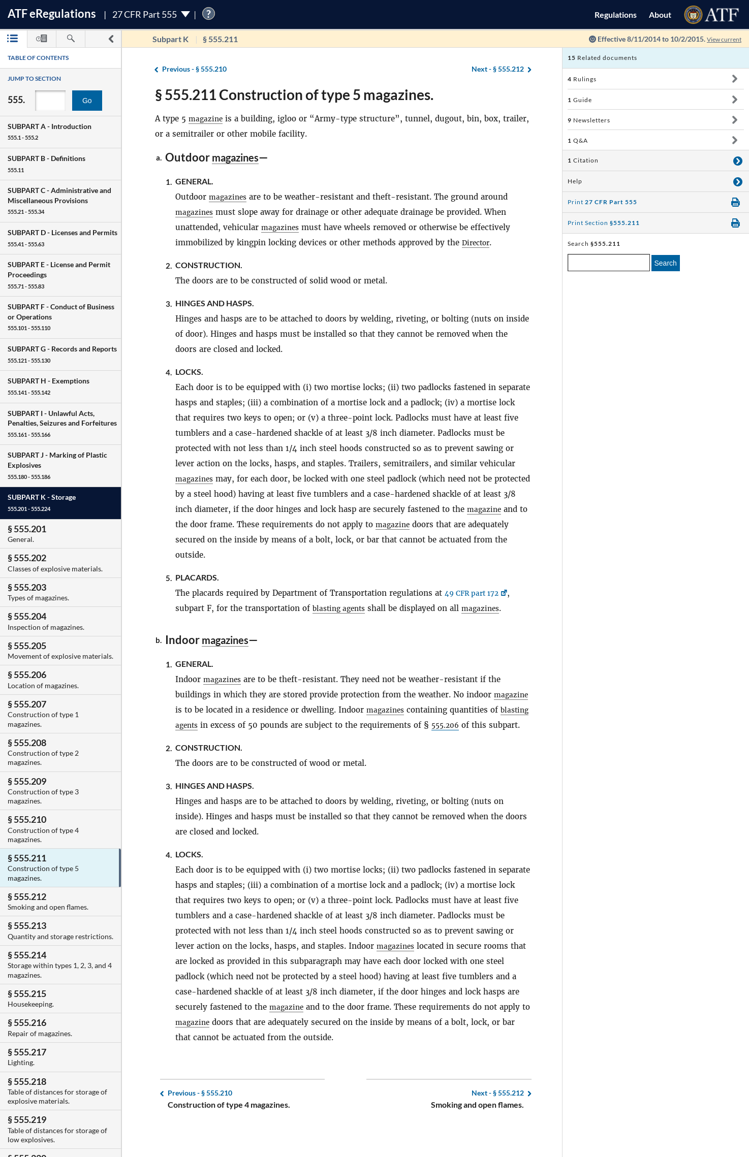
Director (477, 242)
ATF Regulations (52, 13)
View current (720, 39)
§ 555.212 (498, 69)
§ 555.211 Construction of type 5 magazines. (294, 94)
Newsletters (589, 120)
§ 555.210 (194, 69)
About (660, 14)
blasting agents (341, 608)
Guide (580, 100)
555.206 (482, 725)
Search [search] (665, 263)
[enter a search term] (609, 262)
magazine (207, 118)
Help (575, 181)
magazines (238, 157)
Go (87, 101)
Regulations (616, 14)
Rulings (582, 79)
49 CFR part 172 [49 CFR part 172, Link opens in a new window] (475, 593)
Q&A (578, 140)
